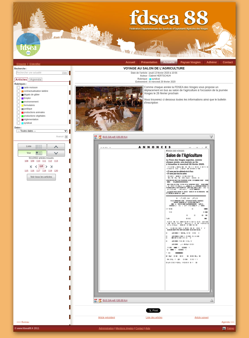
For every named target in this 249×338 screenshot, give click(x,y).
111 (44, 161)
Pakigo (230, 328)
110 (38, 161)
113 (56, 161)
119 (50, 171)
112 (50, 161)
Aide (147, 328)
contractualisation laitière (34, 91)
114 (41, 166)
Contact (139, 328)
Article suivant (201, 317)
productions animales (33, 112)
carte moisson (29, 87)
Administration (106, 328)
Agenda (35, 79)
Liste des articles (154, 317)
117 (38, 171)
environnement (29, 101)
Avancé (60, 136)
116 (32, 171)
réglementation (29, 119)
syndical (26, 123)
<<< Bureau (23, 322)
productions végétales (33, 116)
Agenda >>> (228, 322)
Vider (64, 72)
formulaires (28, 105)
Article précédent (106, 317)
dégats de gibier (30, 94)
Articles (21, 79)
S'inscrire (21, 64)
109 (32, 161)
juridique (26, 109)
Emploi (26, 98)
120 (56, 171)
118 (44, 171)
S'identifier (34, 64)
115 (26, 171)
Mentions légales (125, 328)
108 (26, 161)
